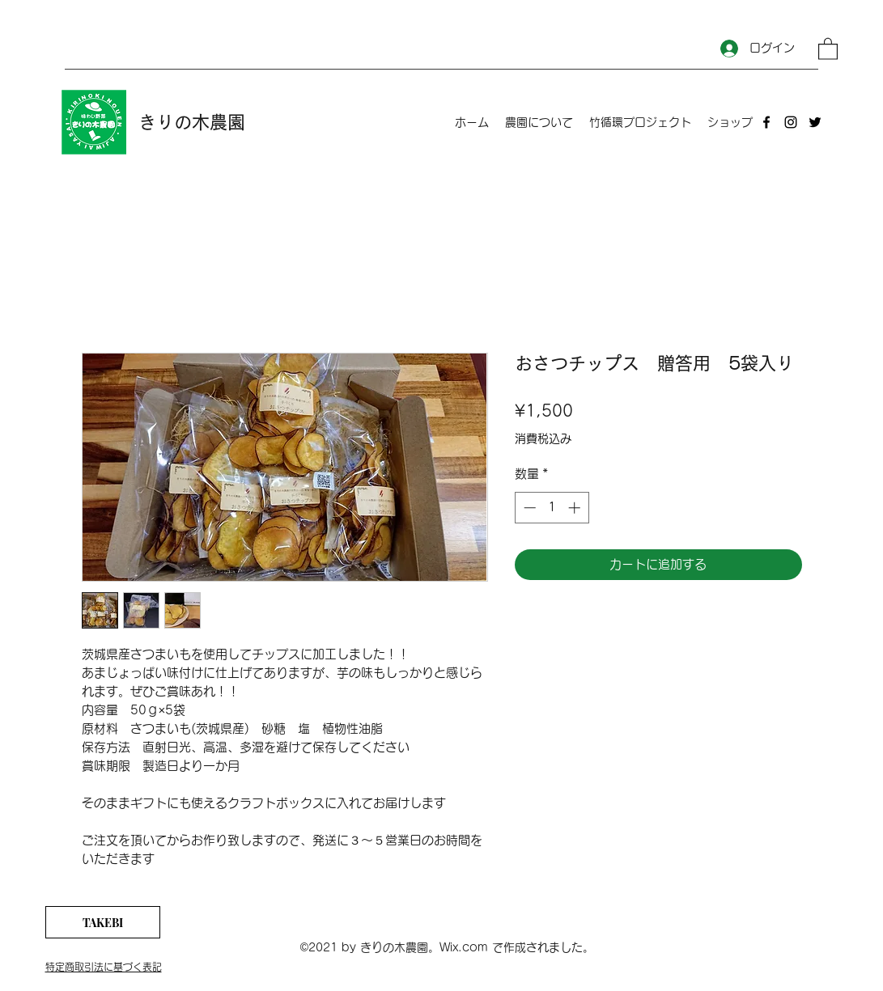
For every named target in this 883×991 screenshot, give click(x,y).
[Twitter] (815, 122)
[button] (828, 48)
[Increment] (576, 508)
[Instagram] (791, 122)
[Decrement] (528, 508)
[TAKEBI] (102, 922)
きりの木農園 (191, 122)
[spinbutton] (551, 508)
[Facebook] (766, 122)
